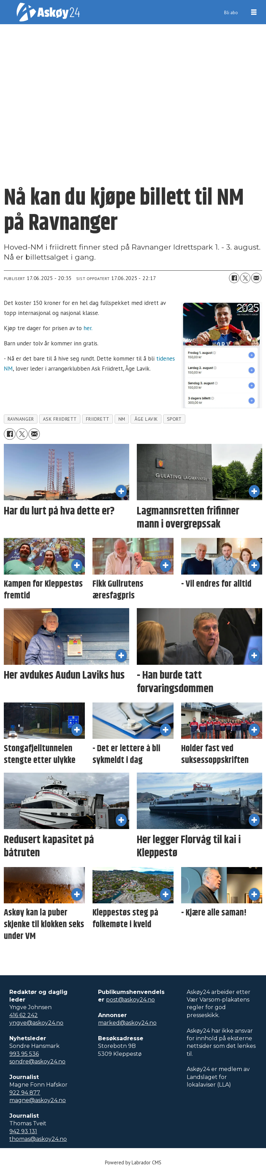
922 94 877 (24, 1092)
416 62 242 (23, 1015)
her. (87, 328)
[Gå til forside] (48, 12)
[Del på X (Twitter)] (245, 278)
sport (174, 419)
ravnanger (21, 419)
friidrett (97, 419)
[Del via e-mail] (256, 278)
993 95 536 (24, 1054)
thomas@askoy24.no (38, 1139)
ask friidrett (60, 419)
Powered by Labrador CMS (133, 1162)
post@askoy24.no (130, 999)
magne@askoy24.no (37, 1100)
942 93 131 (23, 1131)
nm (121, 419)
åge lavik (146, 419)
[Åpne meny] (254, 12)
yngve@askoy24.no (36, 1023)
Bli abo (231, 13)
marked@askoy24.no (127, 1023)
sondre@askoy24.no (37, 1061)
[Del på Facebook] (234, 278)
